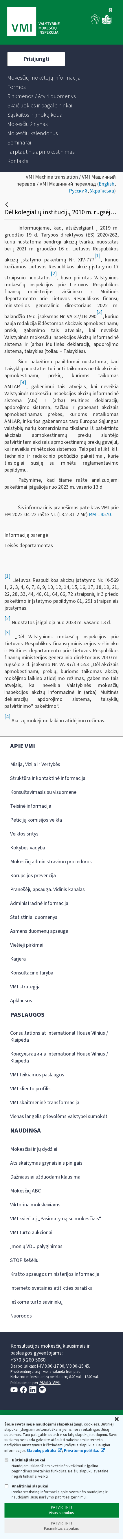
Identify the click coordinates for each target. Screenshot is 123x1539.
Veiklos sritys (24, 834)
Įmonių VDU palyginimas (36, 1246)
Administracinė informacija (39, 903)
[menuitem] (44, 78)
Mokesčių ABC (25, 1190)
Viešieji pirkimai (26, 945)
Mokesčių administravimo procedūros (51, 861)
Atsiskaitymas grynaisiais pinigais (46, 1163)
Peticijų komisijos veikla (36, 820)
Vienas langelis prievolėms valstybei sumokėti (59, 1116)
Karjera (18, 959)
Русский (78, 191)
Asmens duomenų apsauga (39, 931)
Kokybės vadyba (27, 847)
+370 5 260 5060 (27, 1360)
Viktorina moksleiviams (35, 1204)
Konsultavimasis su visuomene (43, 792)
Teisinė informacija (30, 806)
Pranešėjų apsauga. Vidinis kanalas (47, 889)
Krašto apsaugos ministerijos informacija (54, 1274)
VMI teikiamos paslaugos (37, 1074)
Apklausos (21, 1000)
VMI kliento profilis (30, 1088)
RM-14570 (100, 514)
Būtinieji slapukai (24, 1460)
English (106, 184)
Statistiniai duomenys (33, 917)
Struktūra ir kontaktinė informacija (47, 778)
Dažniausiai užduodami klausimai (46, 1177)
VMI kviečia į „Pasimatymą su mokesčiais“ (55, 1218)
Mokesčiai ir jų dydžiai (33, 1149)
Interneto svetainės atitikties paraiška (51, 1288)
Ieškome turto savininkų (36, 1302)
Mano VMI (49, 1382)
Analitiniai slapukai (26, 1486)
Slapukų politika (41, 1451)
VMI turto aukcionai (31, 1232)
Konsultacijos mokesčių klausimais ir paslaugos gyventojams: (50, 1349)
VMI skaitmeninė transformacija (44, 1102)
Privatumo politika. (81, 1451)
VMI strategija (25, 986)
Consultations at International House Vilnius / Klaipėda (59, 1036)
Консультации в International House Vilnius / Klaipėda (59, 1057)
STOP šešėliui (25, 1260)
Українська (102, 191)
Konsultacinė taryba (31, 972)
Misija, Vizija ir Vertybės (35, 764)
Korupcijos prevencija (33, 875)
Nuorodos (21, 1316)
